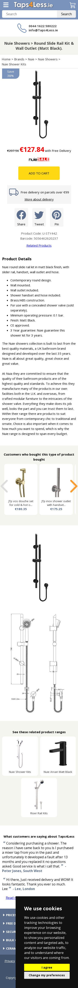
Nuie (31, 59)
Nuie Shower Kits (14, 64)
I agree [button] (47, 967)
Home (6, 59)
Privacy (10, 961)
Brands (19, 59)
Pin (56, 217)
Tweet (39, 217)
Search (66, 14)
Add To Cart (39, 173)
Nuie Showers (48, 59)
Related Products (39, 245)
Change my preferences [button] (47, 975)
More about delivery (39, 199)
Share (21, 217)
